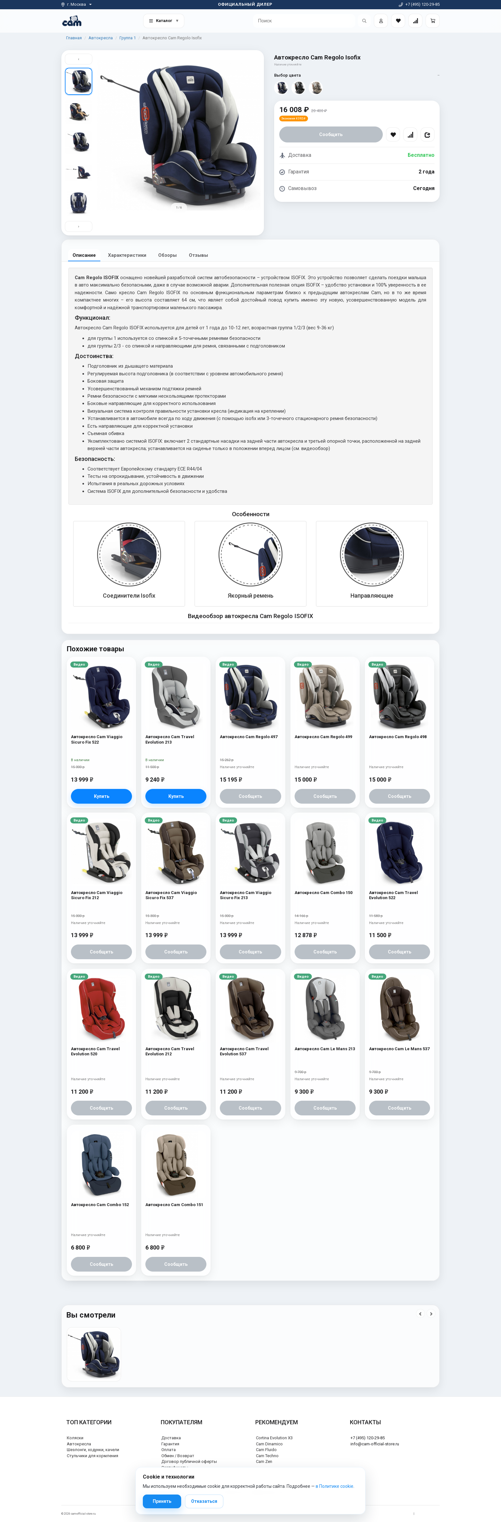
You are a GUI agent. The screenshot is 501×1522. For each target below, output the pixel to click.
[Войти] (381, 21)
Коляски (75, 1437)
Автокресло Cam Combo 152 (100, 1204)
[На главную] (71, 20)
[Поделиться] (427, 134)
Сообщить (331, 134)
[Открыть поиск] (364, 20)
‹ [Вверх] (78, 59)
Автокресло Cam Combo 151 (174, 1204)
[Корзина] (433, 21)
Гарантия (170, 1444)
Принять (162, 1501)
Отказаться (204, 1501)
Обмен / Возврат (177, 1455)
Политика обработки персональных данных (380, 1513)
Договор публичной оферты (189, 1461)
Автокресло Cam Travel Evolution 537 (244, 1051)
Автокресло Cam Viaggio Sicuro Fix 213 (245, 895)
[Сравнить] (410, 134)
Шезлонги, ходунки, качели (93, 1449)
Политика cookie (429, 1513)
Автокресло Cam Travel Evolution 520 (95, 1051)
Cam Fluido (266, 1449)
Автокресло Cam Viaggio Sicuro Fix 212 (96, 895)
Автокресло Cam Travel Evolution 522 (393, 895)
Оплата (168, 1449)
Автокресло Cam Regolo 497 (248, 736)
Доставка (171, 1437)
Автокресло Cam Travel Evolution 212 (169, 1051)
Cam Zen (264, 1461)
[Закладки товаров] (398, 21)
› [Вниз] (78, 226)
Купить (101, 796)
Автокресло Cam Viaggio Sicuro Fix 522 (96, 739)
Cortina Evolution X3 (274, 1437)
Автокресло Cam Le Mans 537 (399, 1048)
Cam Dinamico (269, 1444)
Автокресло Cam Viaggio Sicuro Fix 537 (171, 895)
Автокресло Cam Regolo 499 (323, 736)
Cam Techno (267, 1455)
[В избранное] (393, 134)
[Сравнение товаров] (415, 21)
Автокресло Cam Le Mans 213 (325, 1048)
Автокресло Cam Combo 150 (323, 893)
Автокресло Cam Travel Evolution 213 (169, 739)
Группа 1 (127, 37)
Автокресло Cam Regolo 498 (398, 736)
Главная (74, 37)
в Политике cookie (334, 1486)
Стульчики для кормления (92, 1455)
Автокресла (101, 37)
